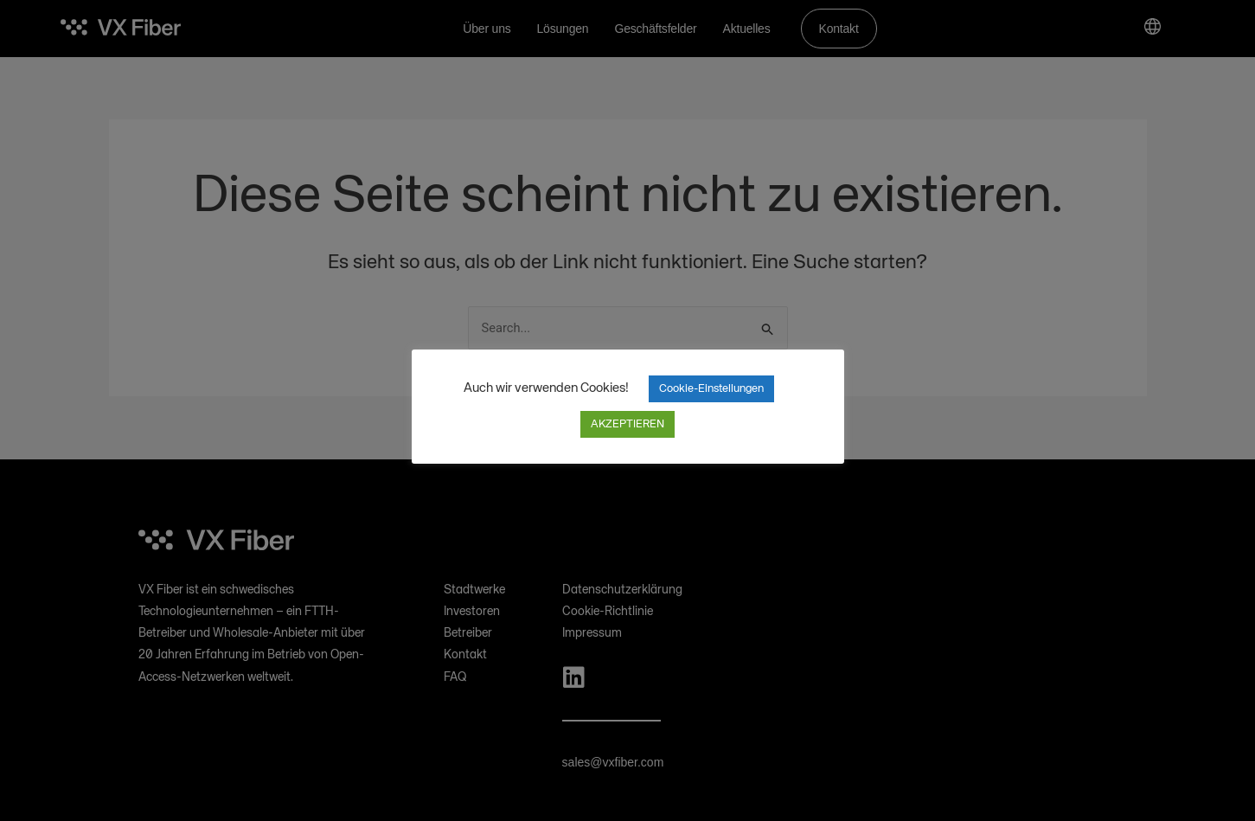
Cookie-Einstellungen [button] (711, 388)
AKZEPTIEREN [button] (627, 424)
